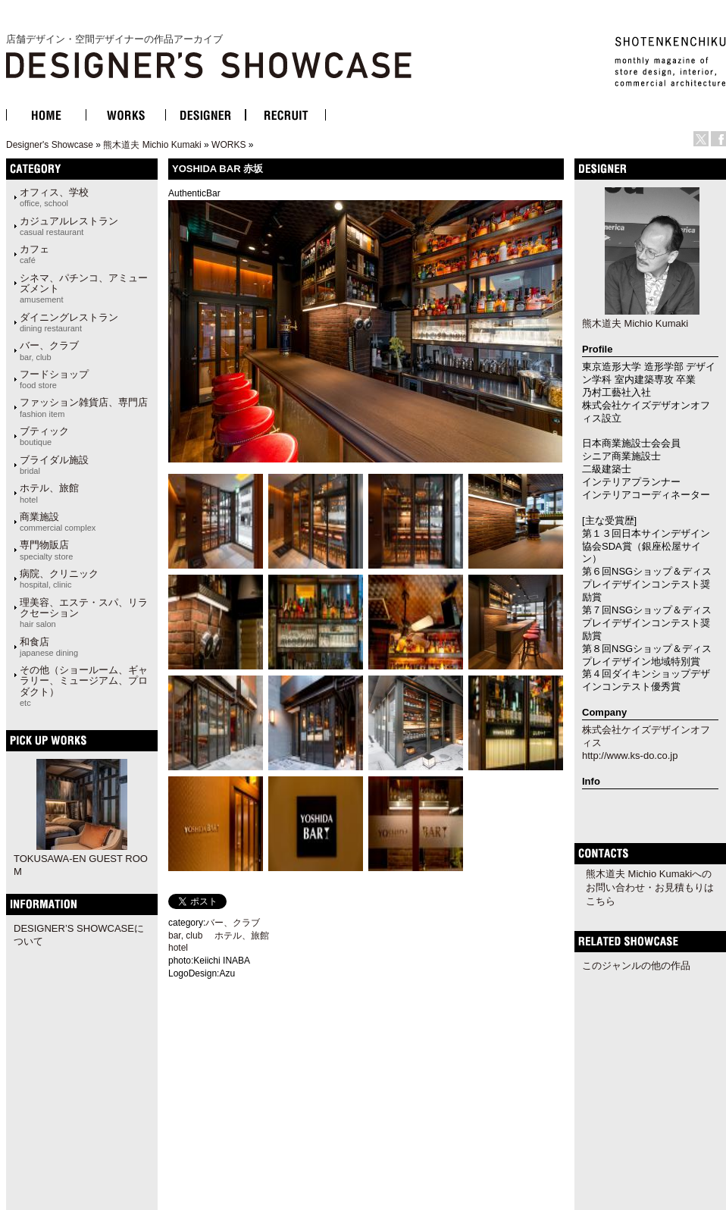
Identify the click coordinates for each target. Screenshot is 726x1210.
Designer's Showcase (49, 144)
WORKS (228, 144)
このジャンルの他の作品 (636, 965)
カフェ (34, 254)
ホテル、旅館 (49, 492)
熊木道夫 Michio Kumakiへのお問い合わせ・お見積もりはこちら (650, 887)
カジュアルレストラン (69, 226)
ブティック (44, 436)
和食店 (49, 646)
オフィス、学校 (54, 197)
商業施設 (57, 521)
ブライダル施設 (54, 464)
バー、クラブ (49, 350)
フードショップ (54, 379)
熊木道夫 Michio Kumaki (152, 144)
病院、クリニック (59, 578)
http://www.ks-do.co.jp (629, 755)
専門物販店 (46, 549)
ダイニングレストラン (69, 322)
